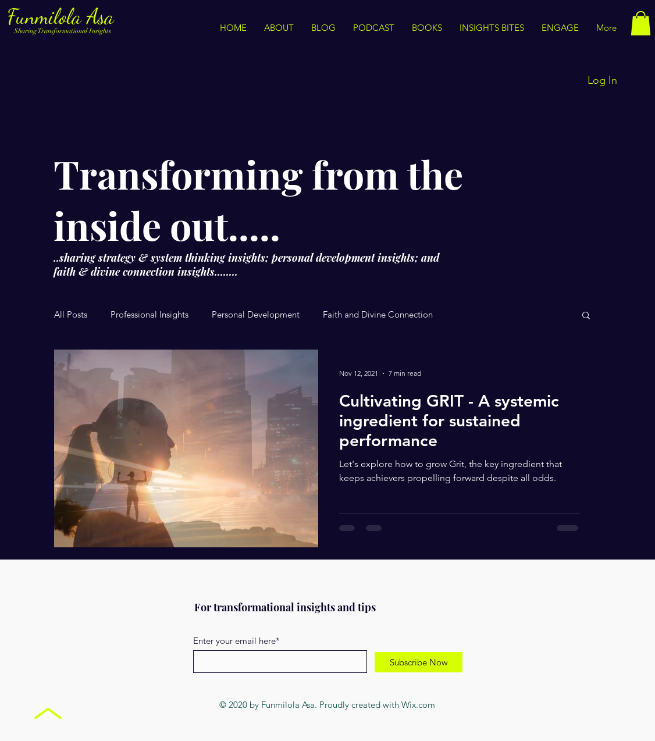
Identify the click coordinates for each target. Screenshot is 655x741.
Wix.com (418, 704)
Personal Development (256, 314)
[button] (492, 28)
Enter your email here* (236, 640)
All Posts (70, 314)
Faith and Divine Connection (378, 314)
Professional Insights (149, 314)
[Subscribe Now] (418, 662)
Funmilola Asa (63, 16)
